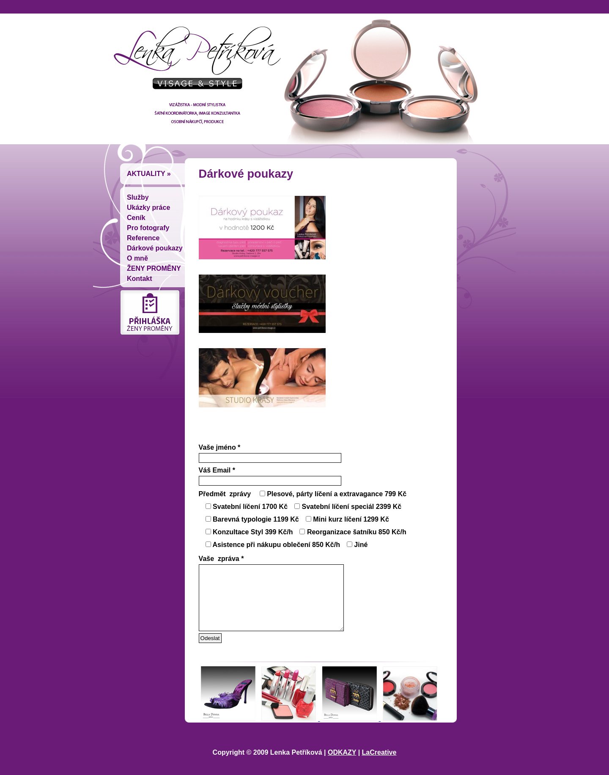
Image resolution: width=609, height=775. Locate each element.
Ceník (136, 217)
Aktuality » (149, 173)
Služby (138, 197)
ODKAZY (342, 765)
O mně (137, 258)
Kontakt (139, 278)
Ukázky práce (148, 207)
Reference (143, 238)
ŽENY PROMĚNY (154, 268)
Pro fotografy (148, 227)
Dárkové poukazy (155, 248)
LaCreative (379, 765)
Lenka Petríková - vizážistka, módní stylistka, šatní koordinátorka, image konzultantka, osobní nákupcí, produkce (194, 61)
